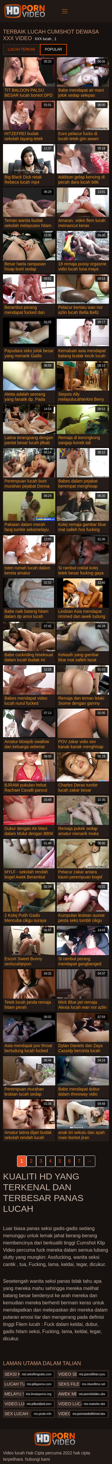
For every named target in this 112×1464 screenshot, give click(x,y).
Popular (53, 49)
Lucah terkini (21, 49)
